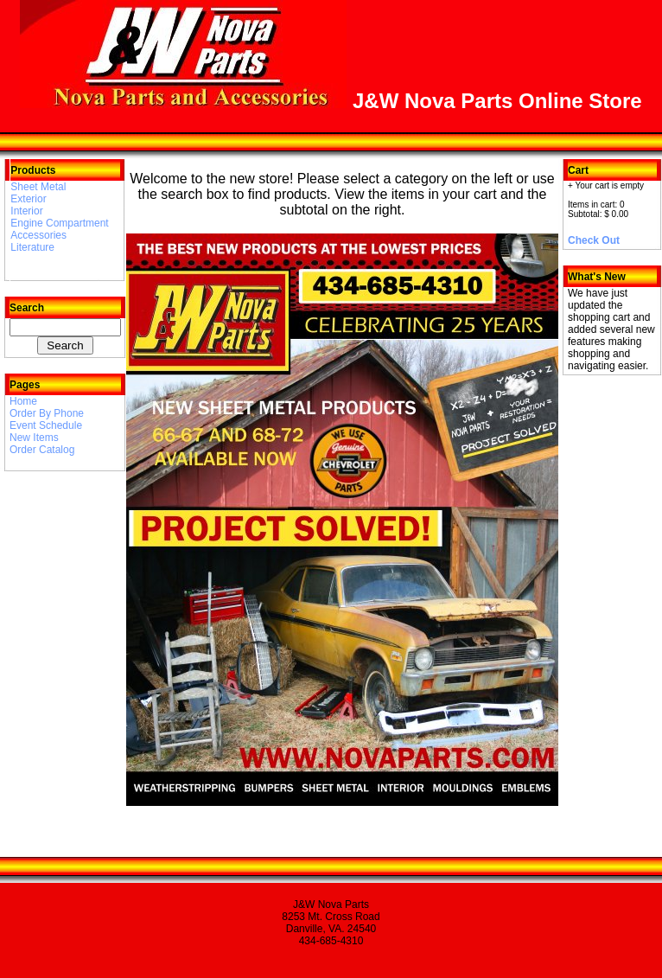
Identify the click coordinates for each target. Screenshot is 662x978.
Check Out (594, 240)
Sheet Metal (38, 187)
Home (23, 401)
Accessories (38, 235)
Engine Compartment (59, 223)
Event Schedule (46, 425)
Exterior (28, 199)
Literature (32, 247)
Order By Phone (47, 413)
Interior (26, 211)
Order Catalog (42, 450)
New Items (34, 437)
